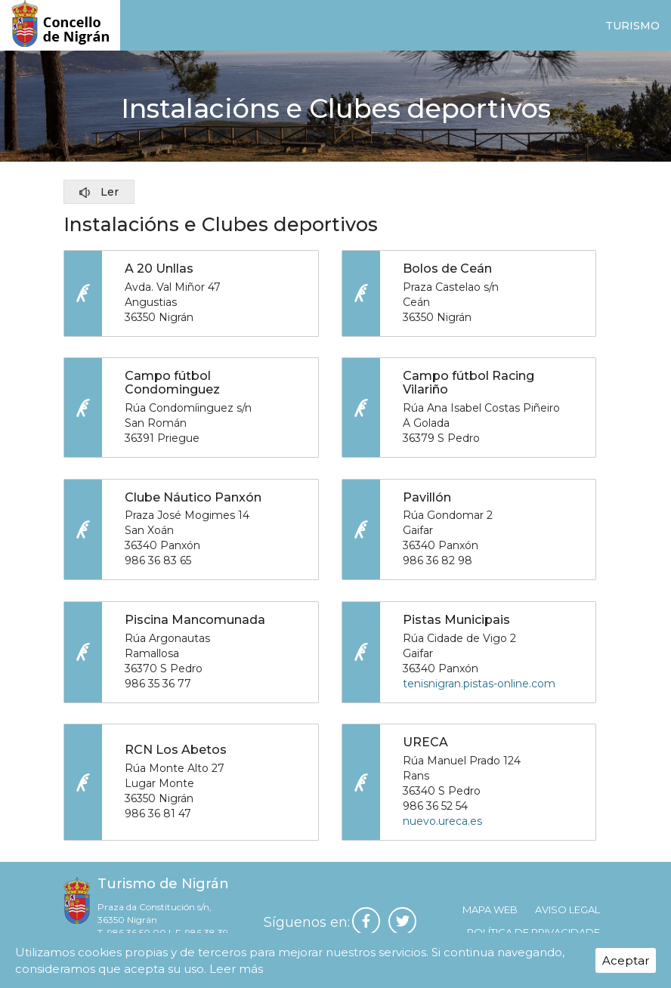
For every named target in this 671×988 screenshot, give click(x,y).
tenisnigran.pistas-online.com (479, 688)
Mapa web (490, 918)
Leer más (236, 969)
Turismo (632, 25)
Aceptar (625, 960)
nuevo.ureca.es (442, 828)
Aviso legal (567, 918)
